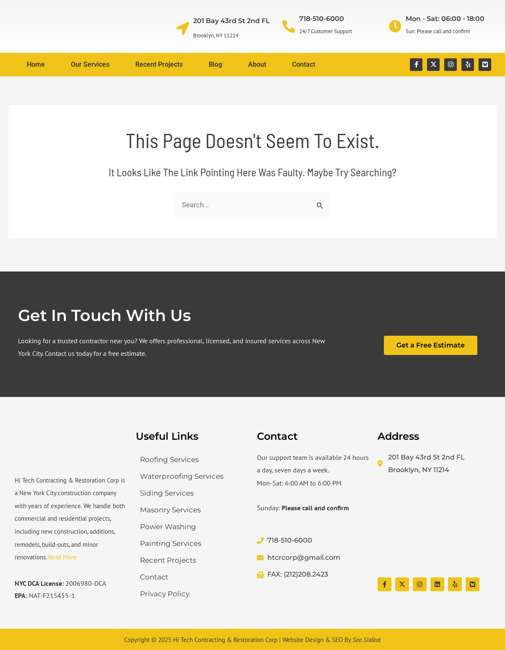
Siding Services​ (167, 493)
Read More (62, 557)
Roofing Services (169, 459)
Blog (215, 64)
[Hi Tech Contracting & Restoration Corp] (434, 527)
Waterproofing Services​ (181, 476)
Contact (303, 64)
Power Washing (168, 526)
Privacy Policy (164, 594)
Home (36, 64)
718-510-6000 (321, 19)
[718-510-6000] (288, 26)
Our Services (90, 64)
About (257, 64)
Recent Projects (159, 64)
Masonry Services (170, 510)
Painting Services (170, 543)
